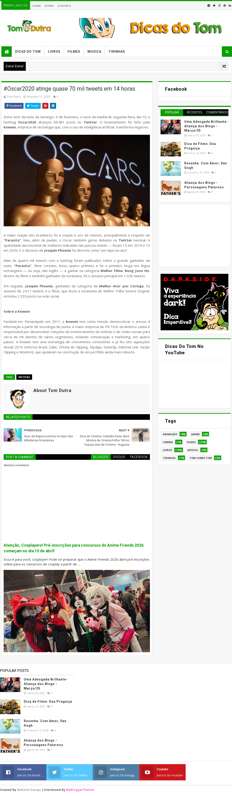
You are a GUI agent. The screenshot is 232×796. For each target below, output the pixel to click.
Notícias (24, 377)
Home (36, 6)
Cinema (168, 442)
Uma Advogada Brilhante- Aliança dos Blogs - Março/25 (206, 126)
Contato (64, 6)
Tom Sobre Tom (200, 458)
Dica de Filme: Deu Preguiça (48, 701)
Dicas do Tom (28, 51)
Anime (195, 434)
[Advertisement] (194, 235)
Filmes (74, 51)
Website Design (29, 789)
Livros (54, 51)
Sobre (49, 6)
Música (192, 450)
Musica (94, 51)
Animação (170, 434)
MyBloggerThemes (80, 789)
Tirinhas (117, 51)
